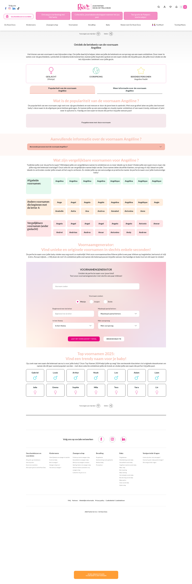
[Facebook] (5, 8)
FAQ (69, 567)
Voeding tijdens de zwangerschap (82, 531)
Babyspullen (122, 546)
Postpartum (99, 531)
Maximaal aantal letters (107, 375)
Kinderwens (54, 520)
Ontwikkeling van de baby (126, 526)
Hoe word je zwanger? (55, 534)
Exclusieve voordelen (31, 531)
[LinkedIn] (14, 8)
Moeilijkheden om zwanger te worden (59, 524)
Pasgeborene (122, 524)
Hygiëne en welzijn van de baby (127, 531)
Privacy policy (99, 567)
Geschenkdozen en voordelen (33, 521)
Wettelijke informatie (86, 567)
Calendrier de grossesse (79, 539)
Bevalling (100, 520)
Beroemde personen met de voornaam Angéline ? (49, 213)
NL (185, 7)
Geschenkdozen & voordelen (21, 17)
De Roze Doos (10, 25)
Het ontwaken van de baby (126, 541)
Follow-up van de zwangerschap (81, 524)
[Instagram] (9, 8)
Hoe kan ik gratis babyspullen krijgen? (153, 526)
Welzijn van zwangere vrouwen (81, 529)
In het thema (58, 387)
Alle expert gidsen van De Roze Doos (36, 534)
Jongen (97, 368)
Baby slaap (122, 534)
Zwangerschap (78, 520)
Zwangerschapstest (54, 531)
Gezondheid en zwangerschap (81, 526)
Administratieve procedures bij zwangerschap (81, 535)
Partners (75, 567)
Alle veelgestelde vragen (149, 529)
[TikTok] (18, 8)
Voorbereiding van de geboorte (104, 526)
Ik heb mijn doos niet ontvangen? (151, 524)
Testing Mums (180, 25)
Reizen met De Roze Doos (131, 25)
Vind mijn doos (30, 529)
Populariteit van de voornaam (62, 89)
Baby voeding (123, 539)
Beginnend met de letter (62, 375)
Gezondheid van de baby (126, 529)
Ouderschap (122, 551)
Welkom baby (100, 529)
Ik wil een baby (53, 526)
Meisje (83, 368)
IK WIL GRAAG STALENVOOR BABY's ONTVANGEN (96, 575)
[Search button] (159, 7)
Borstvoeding (123, 536)
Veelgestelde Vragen (151, 520)
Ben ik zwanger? (53, 529)
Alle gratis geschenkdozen (33, 526)
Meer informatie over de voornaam (129, 89)
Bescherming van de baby (126, 544)
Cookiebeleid (110, 567)
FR (181, 7)
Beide (110, 368)
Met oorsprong (104, 387)
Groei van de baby (124, 549)
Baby (121, 520)
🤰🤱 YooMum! (157, 25)
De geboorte (99, 524)
